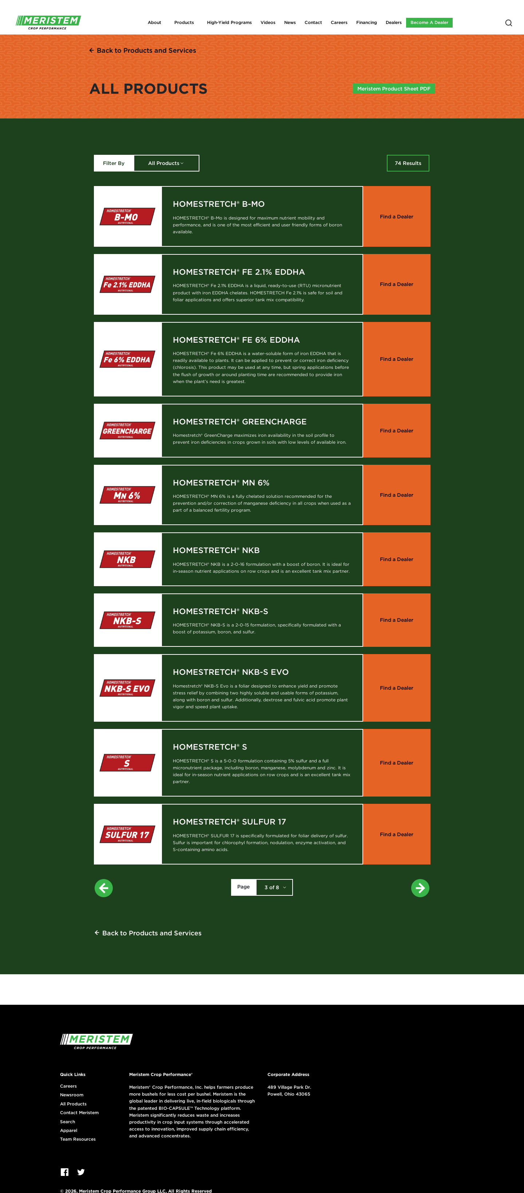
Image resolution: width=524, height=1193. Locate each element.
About (154, 22)
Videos (268, 22)
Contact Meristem (79, 1112)
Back (146, 50)
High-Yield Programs (229, 22)
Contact (313, 22)
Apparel (68, 1130)
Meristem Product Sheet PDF (393, 89)
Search (67, 1121)
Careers (339, 22)
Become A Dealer (429, 22)
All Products (163, 163)
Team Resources (78, 1139)
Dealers (394, 22)
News (290, 22)
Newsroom (71, 1094)
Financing (366, 22)
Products (184, 22)
